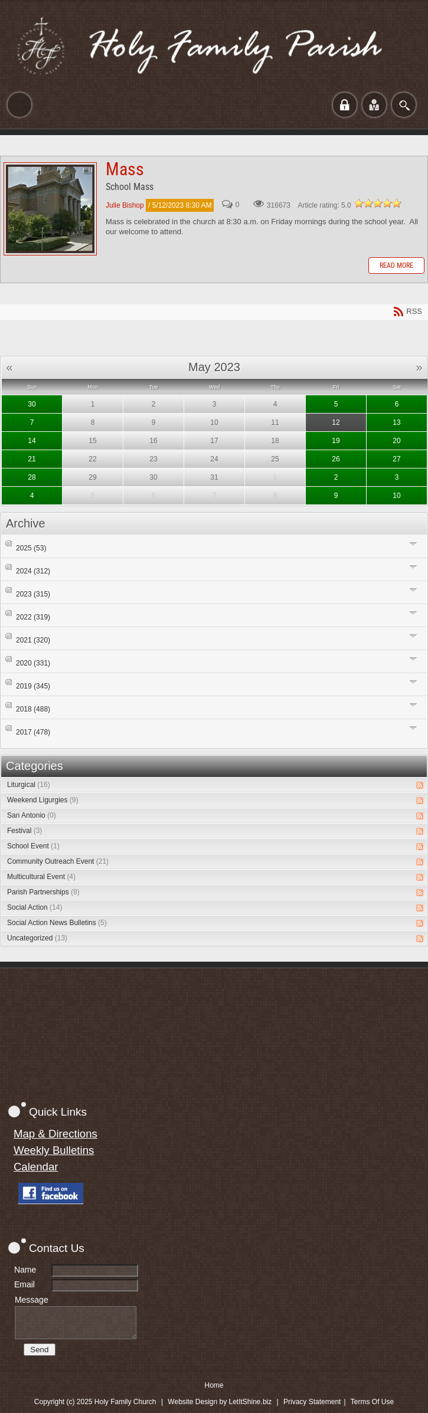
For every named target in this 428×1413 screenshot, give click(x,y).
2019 (33, 686)
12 (335, 422)
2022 (33, 617)
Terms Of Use (372, 1402)
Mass (50, 209)
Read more (396, 265)
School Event (33, 846)
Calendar (36, 1166)
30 (31, 404)
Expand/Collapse (413, 544)
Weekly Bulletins (54, 1150)
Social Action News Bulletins (57, 923)
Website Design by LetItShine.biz (220, 1402)
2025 (31, 548)
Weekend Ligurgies (43, 800)
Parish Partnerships (43, 892)
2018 (33, 709)
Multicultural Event (41, 877)
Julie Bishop (125, 205)
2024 (33, 571)
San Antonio (31, 815)
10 (396, 495)
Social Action (34, 907)
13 (396, 422)
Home (213, 1385)
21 (31, 459)
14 (31, 441)
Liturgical (28, 785)
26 (335, 459)
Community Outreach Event (58, 861)
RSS (419, 785)
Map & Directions (55, 1133)
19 (335, 441)
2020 (33, 663)
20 (396, 441)
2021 (33, 640)
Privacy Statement (312, 1402)
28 (31, 477)
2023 (33, 594)
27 (396, 459)
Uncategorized (37, 938)
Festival (24, 831)
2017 (33, 732)
